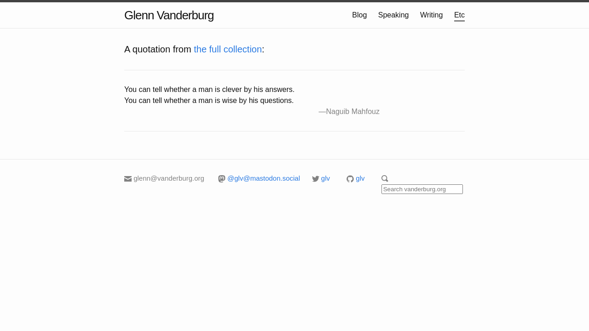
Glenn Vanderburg (169, 15)
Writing (431, 15)
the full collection (228, 49)
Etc (459, 15)
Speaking (393, 15)
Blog (359, 15)
